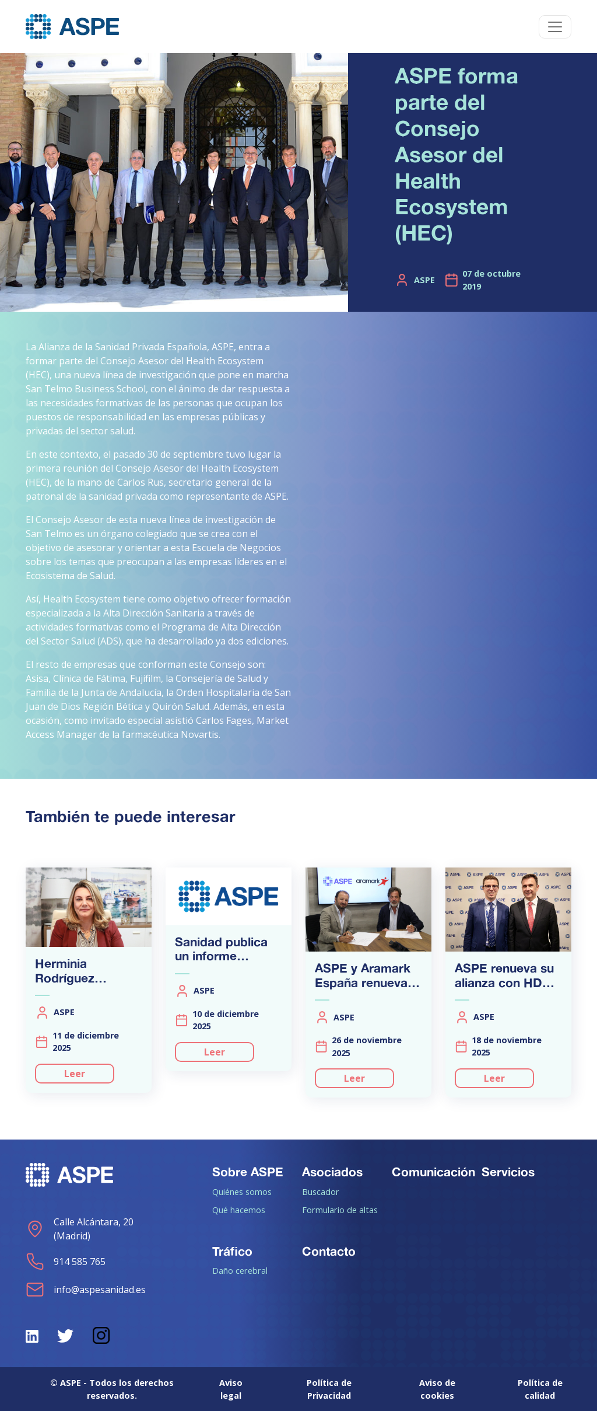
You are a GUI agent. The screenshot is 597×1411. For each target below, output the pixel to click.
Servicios (508, 1171)
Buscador (320, 1191)
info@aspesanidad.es (86, 1289)
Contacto (329, 1251)
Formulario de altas (340, 1209)
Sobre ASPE (247, 1171)
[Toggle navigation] (555, 27)
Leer (74, 1073)
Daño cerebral (240, 1270)
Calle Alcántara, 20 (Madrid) (80, 1228)
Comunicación (433, 1171)
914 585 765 (66, 1261)
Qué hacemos (238, 1209)
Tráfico (232, 1251)
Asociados (332, 1171)
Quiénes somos (242, 1191)
